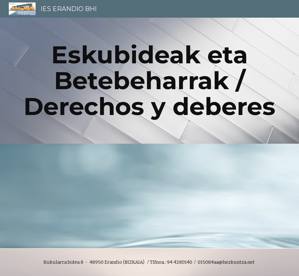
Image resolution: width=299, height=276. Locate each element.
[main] (150, 80)
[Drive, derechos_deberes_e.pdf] (82, 195)
